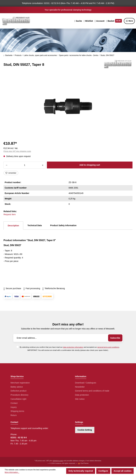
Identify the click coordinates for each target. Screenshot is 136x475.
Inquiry (14, 407)
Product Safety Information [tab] (63, 225)
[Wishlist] (88, 21)
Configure (103, 471)
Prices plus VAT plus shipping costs (17, 151)
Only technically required (80, 471)
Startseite (8, 55)
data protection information (73, 347)
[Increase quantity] (43, 165)
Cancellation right (18, 399)
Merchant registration (20, 383)
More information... (12, 472)
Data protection (82, 395)
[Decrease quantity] (6, 165)
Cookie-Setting (85, 430)
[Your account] (99, 21)
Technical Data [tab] (34, 225)
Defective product (18, 391)
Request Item (10, 214)
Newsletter (80, 387)
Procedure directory (19, 395)
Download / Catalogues (85, 383)
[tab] (13, 225)
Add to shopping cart (89, 165)
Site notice (80, 399)
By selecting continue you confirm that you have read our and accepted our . (70, 347)
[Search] (78, 21)
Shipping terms (17, 411)
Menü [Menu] (129, 21)
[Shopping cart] (114, 21)
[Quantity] (24, 165)
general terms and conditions (108, 347)
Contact (14, 403)
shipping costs (58, 461)
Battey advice (17, 387)
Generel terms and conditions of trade (92, 391)
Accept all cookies (122, 471)
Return (14, 415)
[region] (68, 106)
